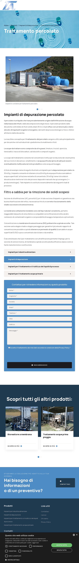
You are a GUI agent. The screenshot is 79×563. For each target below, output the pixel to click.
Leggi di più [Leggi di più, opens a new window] (35, 543)
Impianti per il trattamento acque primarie (39, 274)
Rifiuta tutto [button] (62, 550)
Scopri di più (15, 446)
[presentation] (22, 355)
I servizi (43, 516)
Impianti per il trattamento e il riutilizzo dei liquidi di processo (39, 266)
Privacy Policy (64, 348)
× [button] (76, 535)
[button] (37, 109)
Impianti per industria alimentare (39, 252)
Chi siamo (44, 520)
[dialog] (39, 547)
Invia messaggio (39, 365)
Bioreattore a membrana (20, 434)
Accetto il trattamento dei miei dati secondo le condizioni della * (39, 348)
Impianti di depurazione (39, 259)
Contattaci (65, 482)
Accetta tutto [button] (61, 545)
